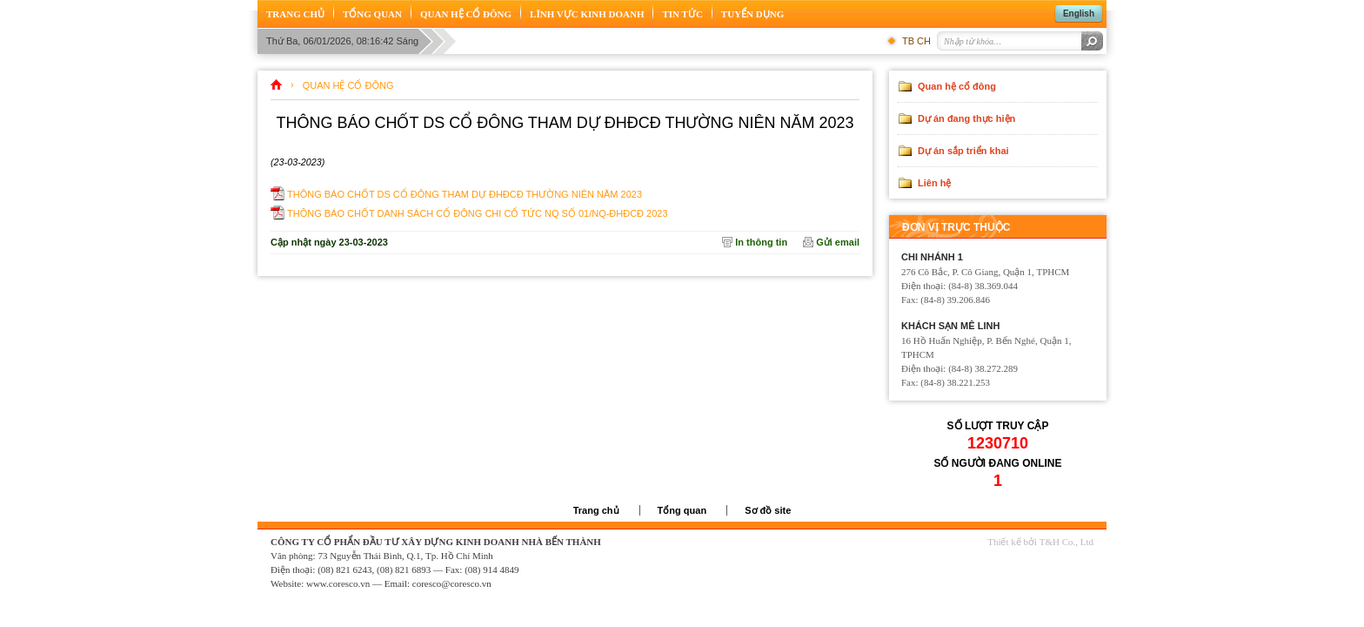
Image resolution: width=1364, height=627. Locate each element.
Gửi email (837, 242)
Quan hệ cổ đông (348, 85)
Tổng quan (682, 510)
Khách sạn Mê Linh (950, 325)
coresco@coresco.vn (451, 583)
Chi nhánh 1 (932, 257)
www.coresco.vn (338, 583)
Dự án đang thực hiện (966, 118)
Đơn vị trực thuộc (956, 227)
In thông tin (761, 242)
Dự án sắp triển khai (963, 150)
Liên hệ (934, 183)
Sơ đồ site (768, 510)
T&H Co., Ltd (1066, 541)
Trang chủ (596, 510)
